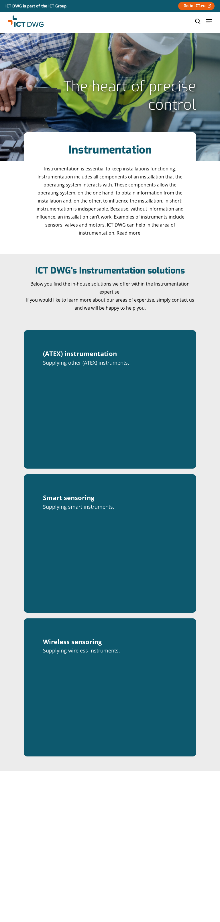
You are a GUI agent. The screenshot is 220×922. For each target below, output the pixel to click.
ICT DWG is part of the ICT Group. (36, 6)
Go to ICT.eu (194, 6)
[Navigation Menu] (209, 21)
